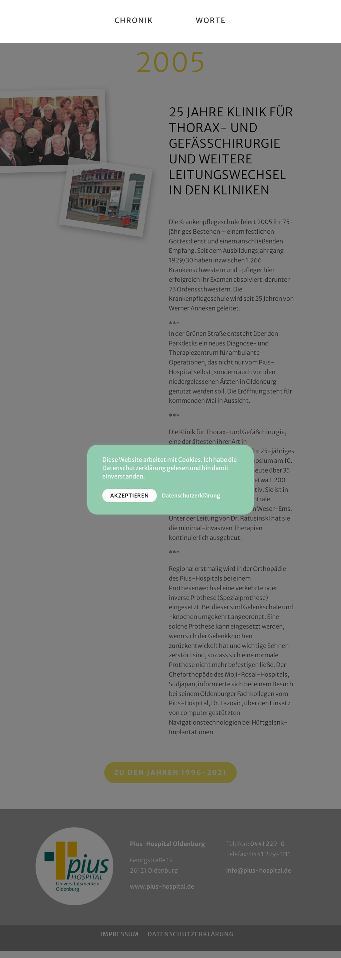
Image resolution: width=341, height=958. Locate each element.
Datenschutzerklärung (191, 496)
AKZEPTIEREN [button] (129, 495)
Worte (211, 21)
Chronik (134, 21)
